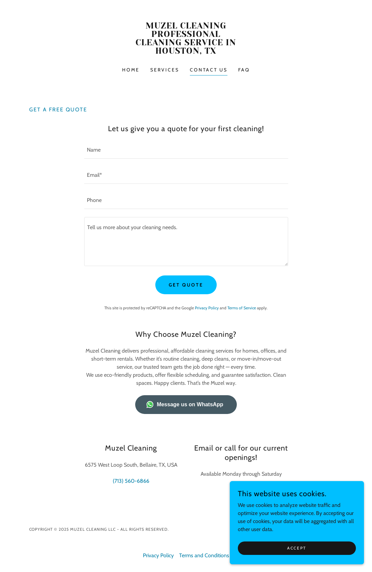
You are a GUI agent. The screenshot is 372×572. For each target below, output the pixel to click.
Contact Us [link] (208, 70)
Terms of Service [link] (241, 307)
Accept (296, 548)
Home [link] (131, 70)
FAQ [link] (244, 70)
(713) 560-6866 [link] (131, 481)
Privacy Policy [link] (207, 307)
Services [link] (164, 70)
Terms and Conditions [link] (204, 555)
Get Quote (186, 285)
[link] (186, 52)
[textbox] (186, 150)
